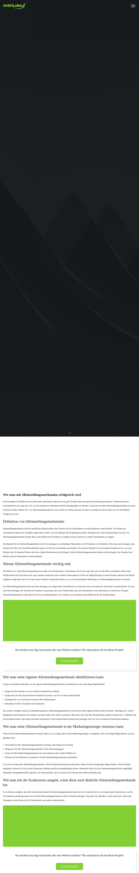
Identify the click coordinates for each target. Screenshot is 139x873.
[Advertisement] (69, 459)
